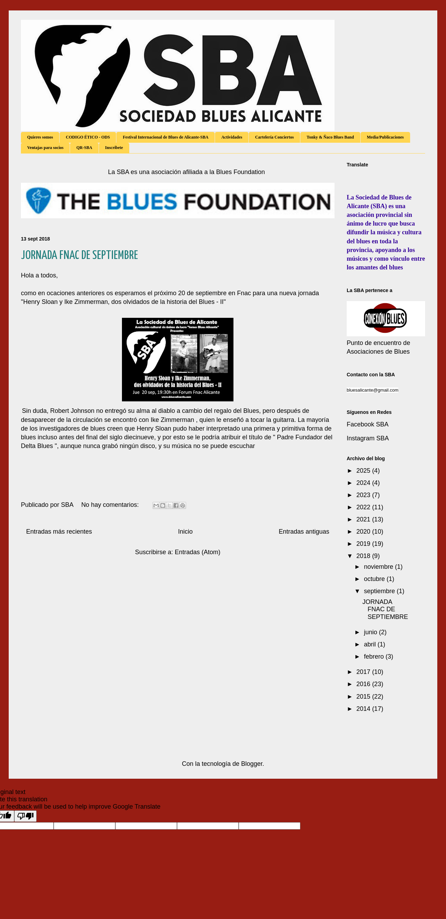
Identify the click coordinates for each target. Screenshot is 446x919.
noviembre (379, 566)
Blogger (251, 763)
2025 (364, 470)
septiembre (380, 591)
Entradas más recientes (59, 531)
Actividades (231, 137)
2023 (364, 495)
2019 (364, 543)
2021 (364, 519)
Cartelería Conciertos (274, 137)
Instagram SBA (368, 438)
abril (370, 644)
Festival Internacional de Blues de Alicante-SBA (165, 137)
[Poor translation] (25, 816)
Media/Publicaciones (385, 137)
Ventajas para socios (45, 147)
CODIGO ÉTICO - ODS (88, 137)
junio (371, 632)
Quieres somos (40, 137)
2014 (364, 708)
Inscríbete (114, 147)
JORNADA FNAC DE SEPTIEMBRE (79, 255)
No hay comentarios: (110, 504)
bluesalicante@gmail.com (372, 390)
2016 (364, 684)
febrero (374, 656)
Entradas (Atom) (198, 552)
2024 (364, 482)
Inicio (185, 531)
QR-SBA (84, 147)
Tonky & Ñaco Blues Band (330, 137)
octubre (375, 578)
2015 (364, 696)
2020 (364, 531)
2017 (364, 671)
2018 (364, 555)
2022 (364, 507)
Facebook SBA (368, 424)
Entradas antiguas (304, 531)
